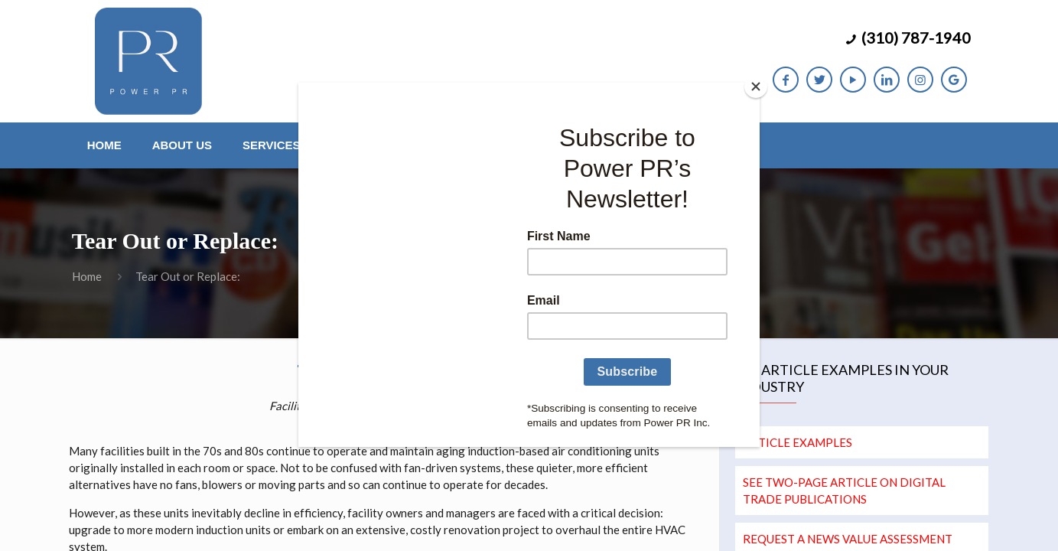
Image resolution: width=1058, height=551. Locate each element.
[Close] (755, 86)
